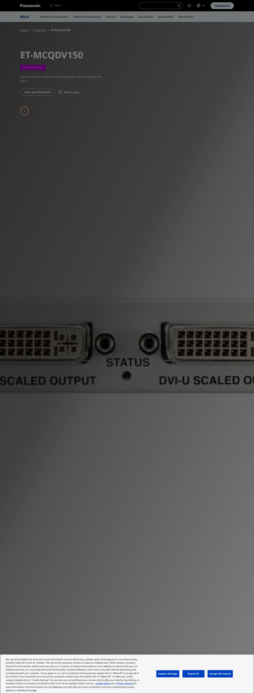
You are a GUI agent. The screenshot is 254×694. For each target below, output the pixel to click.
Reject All (193, 673)
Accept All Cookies (220, 673)
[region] (127, 674)
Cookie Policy (102, 683)
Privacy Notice (124, 683)
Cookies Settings (168, 673)
